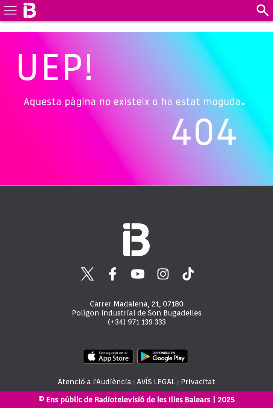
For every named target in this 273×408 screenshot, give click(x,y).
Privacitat (198, 381)
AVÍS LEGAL (156, 381)
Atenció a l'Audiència (94, 381)
